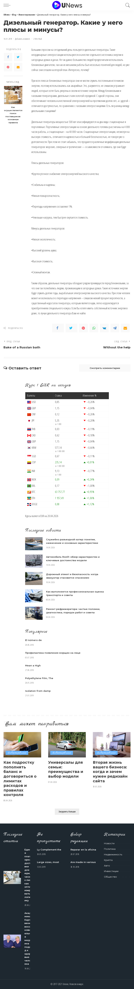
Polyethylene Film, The (39, 678)
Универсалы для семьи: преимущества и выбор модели (65, 769)
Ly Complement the (49, 849)
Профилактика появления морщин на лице (52, 652)
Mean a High (33, 665)
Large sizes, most (48, 862)
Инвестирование (17, 752)
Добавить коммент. (23, 39)
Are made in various (83, 862)
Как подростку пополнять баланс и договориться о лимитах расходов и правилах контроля (19, 778)
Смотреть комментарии (105, 368)
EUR (42, 516)
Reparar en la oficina (83, 849)
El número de (33, 640)
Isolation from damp (38, 690)
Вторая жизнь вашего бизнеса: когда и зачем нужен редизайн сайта (110, 771)
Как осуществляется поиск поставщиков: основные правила (13, 115)
